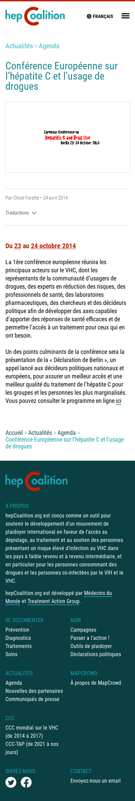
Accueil (14, 432)
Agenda (49, 46)
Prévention (17, 630)
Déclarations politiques (95, 654)
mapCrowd (83, 673)
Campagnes (83, 630)
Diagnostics (18, 638)
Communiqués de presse (32, 699)
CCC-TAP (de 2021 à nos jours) (31, 748)
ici (118, 400)
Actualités (19, 46)
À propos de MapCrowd (95, 683)
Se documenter (24, 620)
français (99, 16)
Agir (75, 620)
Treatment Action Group (54, 601)
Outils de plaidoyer (91, 646)
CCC (10, 718)
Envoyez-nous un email (95, 781)
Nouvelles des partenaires (34, 691)
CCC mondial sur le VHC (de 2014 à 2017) (31, 732)
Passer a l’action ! (89, 638)
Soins (11, 654)
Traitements (18, 646)
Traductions (21, 213)
